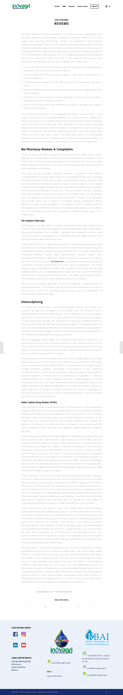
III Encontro (16, 664)
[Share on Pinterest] (78, 606)
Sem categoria (61, 20)
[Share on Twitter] (45, 606)
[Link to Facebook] (109, 6)
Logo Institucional (54, 676)
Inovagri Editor (65, 592)
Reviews (61, 24)
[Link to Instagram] (106, 6)
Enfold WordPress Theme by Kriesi (47, 692)
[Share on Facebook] (29, 606)
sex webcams (57, 261)
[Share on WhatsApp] (62, 606)
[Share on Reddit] (94, 606)
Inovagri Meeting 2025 (21, 661)
